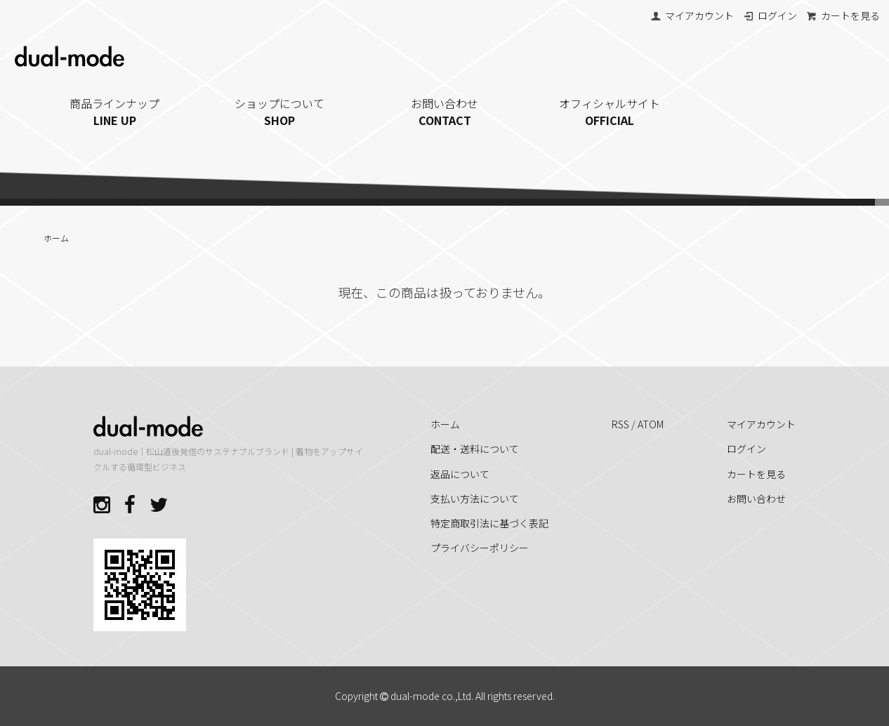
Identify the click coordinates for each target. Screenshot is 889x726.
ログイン (770, 15)
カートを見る (843, 15)
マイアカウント (692, 15)
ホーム (56, 238)
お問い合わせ (444, 111)
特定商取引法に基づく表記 (489, 523)
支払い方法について (474, 498)
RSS (620, 424)
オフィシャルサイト (609, 111)
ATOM (651, 424)
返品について (459, 474)
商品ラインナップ (114, 111)
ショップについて (279, 111)
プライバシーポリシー (479, 548)
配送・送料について (474, 449)
